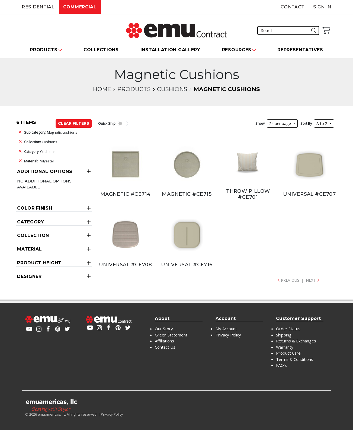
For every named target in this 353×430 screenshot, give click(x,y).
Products (133, 89)
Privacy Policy (228, 335)
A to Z (322, 123)
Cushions (172, 89)
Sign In (322, 6)
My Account (226, 328)
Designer (29, 276)
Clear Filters (73, 123)
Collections (101, 49)
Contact (292, 6)
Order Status (288, 328)
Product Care (288, 353)
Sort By (306, 123)
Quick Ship (106, 123)
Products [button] (43, 49)
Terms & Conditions (294, 359)
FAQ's (281, 365)
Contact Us (165, 347)
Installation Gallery (170, 49)
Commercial (80, 6)
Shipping (283, 335)
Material (29, 249)
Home (102, 89)
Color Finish (34, 208)
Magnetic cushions (50, 132)
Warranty (284, 347)
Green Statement (171, 335)
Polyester (39, 161)
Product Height (39, 262)
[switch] (123, 123)
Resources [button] (236, 49)
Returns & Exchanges (296, 341)
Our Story (164, 328)
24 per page (280, 123)
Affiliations (164, 341)
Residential (38, 6)
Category (30, 221)
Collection (33, 235)
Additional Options (44, 171)
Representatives (300, 49)
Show (260, 123)
